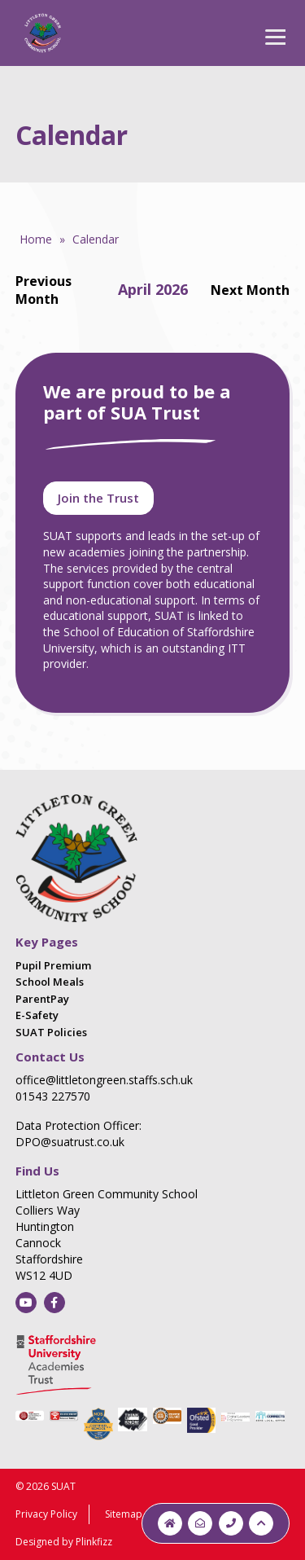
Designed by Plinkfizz (63, 1542)
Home (36, 239)
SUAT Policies (51, 1032)
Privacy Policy (46, 1514)
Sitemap (123, 1514)
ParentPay (42, 998)
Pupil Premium (53, 965)
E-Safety (37, 1015)
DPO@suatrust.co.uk (69, 1141)
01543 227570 (52, 1096)
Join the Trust (98, 498)
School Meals (49, 981)
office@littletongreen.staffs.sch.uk (104, 1080)
